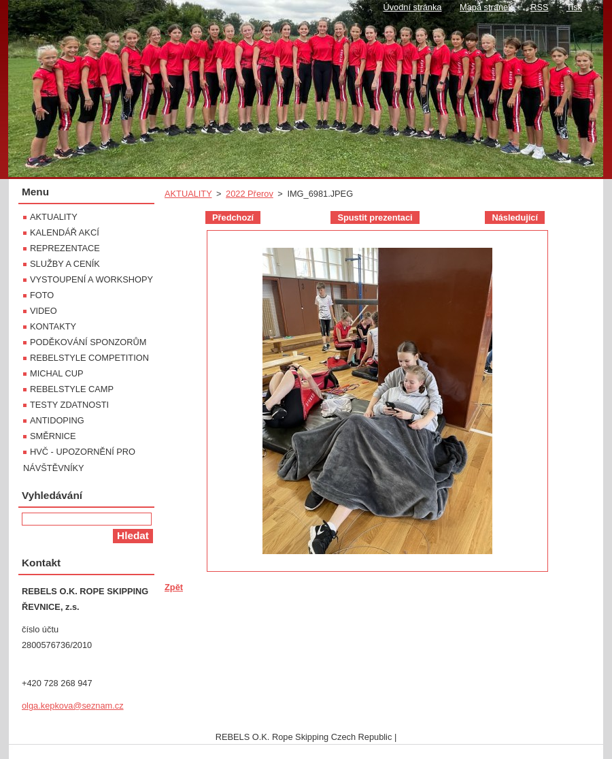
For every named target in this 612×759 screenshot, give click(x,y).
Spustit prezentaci (374, 217)
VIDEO (43, 311)
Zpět (174, 587)
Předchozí (233, 217)
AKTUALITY (188, 194)
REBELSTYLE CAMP (72, 389)
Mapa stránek (486, 7)
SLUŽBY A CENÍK (65, 264)
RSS (539, 7)
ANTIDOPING (57, 420)
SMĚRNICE (53, 436)
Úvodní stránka (412, 7)
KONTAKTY (53, 326)
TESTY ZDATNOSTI (69, 405)
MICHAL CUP (56, 373)
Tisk (574, 7)
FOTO (42, 295)
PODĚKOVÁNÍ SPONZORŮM (88, 342)
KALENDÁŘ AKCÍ (64, 232)
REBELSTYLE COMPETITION (89, 358)
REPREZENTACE (65, 248)
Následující (515, 217)
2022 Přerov (249, 194)
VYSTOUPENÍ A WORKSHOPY (91, 279)
